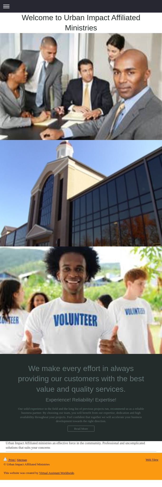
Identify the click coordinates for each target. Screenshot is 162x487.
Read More (81, 428)
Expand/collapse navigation (81, 6)
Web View (152, 459)
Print (9, 460)
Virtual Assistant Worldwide (56, 473)
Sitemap (22, 460)
